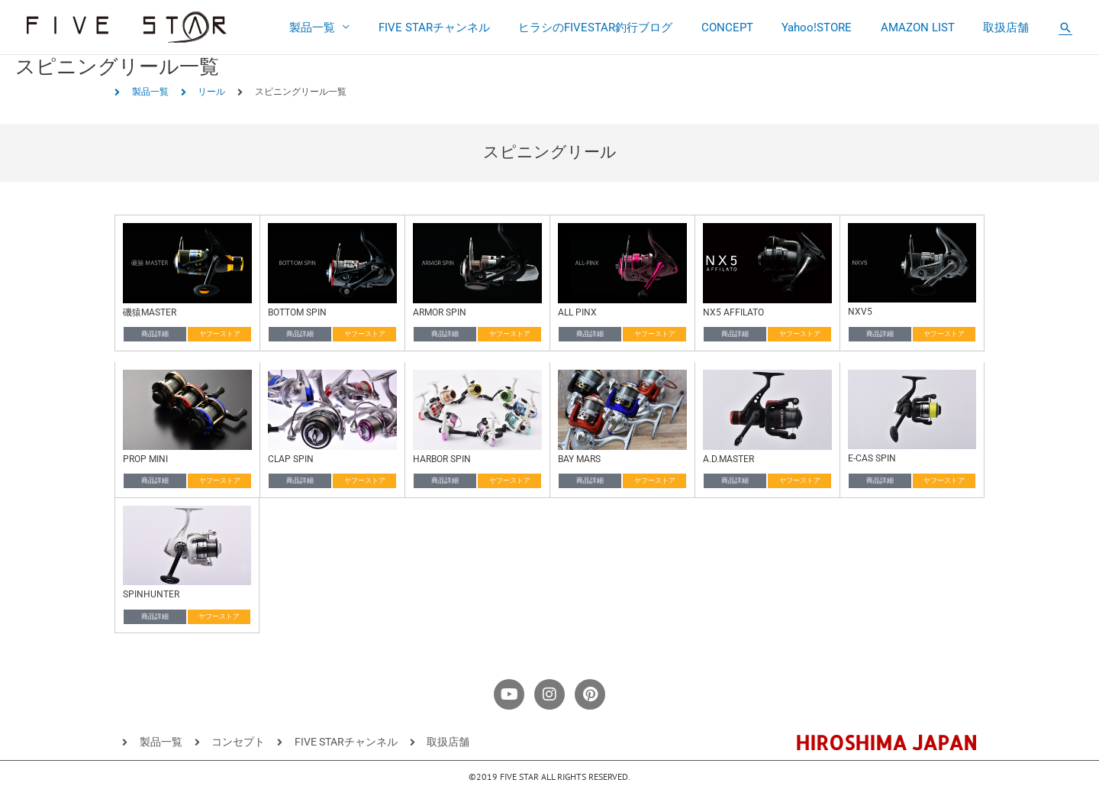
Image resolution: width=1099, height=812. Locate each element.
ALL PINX (577, 312)
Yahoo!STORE (831, 27)
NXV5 (860, 311)
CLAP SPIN (291, 459)
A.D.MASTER (728, 459)
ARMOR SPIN (439, 312)
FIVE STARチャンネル (465, 27)
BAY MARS (579, 459)
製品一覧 (349, 27)
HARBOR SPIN (442, 459)
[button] (1065, 27)
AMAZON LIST (926, 27)
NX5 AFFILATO (733, 312)
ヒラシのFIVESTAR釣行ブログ (621, 27)
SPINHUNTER (151, 594)
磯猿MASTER (149, 312)
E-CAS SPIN (872, 458)
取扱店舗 (1009, 27)
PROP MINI (145, 459)
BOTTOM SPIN (297, 312)
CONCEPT (747, 27)
